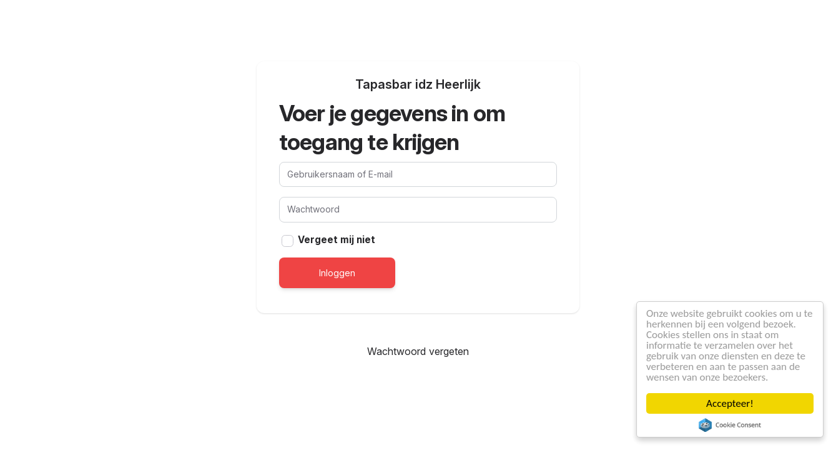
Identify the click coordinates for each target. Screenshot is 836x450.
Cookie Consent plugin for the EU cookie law (730, 425)
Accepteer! (730, 403)
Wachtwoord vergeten (418, 351)
